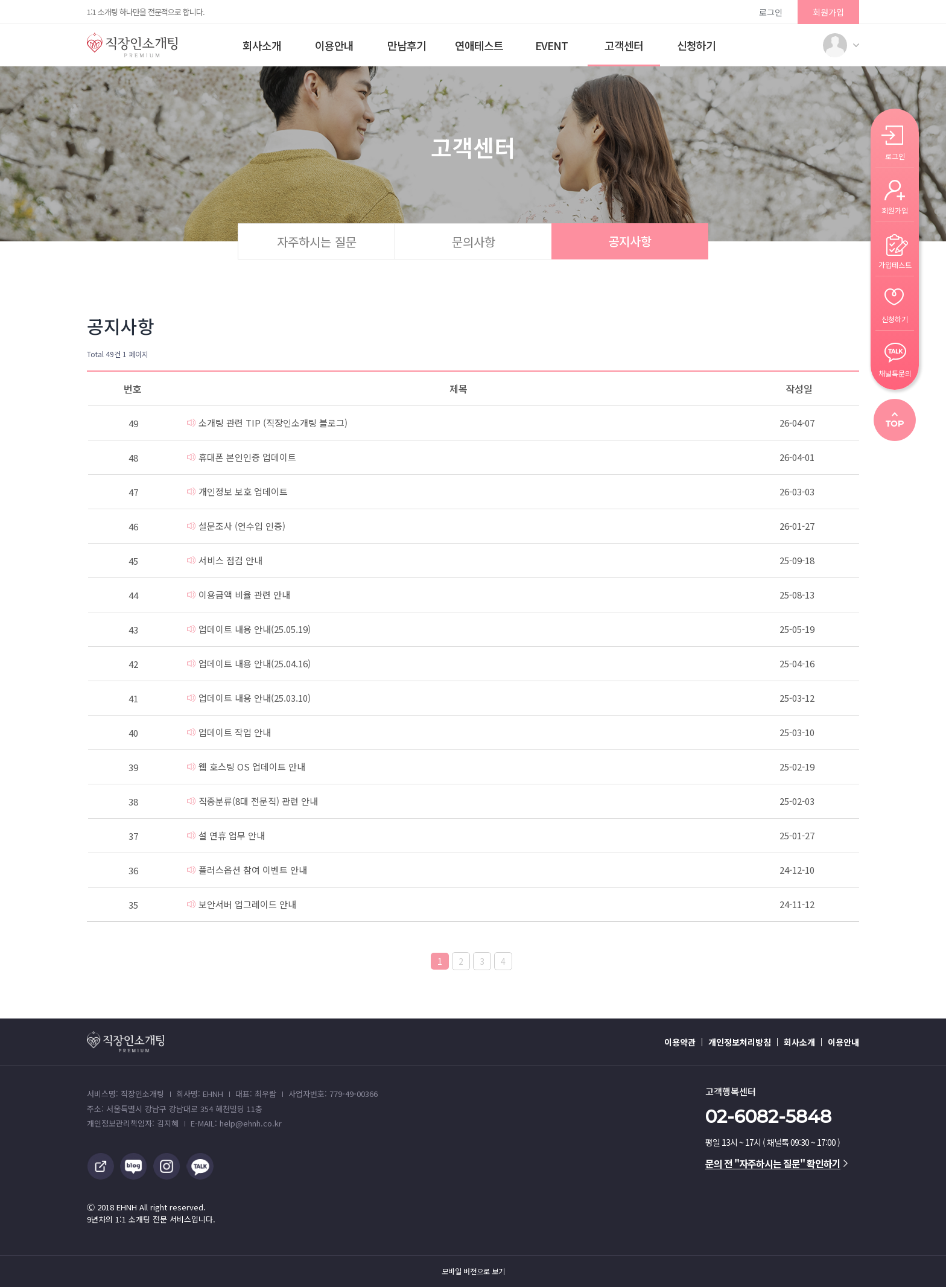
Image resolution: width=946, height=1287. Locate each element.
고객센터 (624, 45)
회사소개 (262, 45)
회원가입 (828, 12)
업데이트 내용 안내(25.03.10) (249, 697)
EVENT (551, 45)
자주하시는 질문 (317, 241)
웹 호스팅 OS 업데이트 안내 (246, 766)
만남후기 (406, 45)
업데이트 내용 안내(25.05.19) (249, 629)
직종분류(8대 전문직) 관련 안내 (252, 801)
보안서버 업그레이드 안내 (241, 904)
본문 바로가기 (0, 0)
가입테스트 (895, 264)
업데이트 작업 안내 (229, 732)
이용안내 (334, 45)
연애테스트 (479, 45)
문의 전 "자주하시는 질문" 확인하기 (776, 1163)
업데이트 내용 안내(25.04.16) (249, 663)
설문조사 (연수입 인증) (236, 525)
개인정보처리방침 (739, 1042)
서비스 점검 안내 (224, 560)
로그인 (771, 12)
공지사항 (630, 241)
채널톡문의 (895, 372)
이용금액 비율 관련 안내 (238, 594)
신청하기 (696, 45)
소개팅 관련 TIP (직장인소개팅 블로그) (267, 422)
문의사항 (473, 241)
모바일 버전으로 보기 (473, 1271)
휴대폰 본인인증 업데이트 (241, 457)
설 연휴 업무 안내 (226, 835)
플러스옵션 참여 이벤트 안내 (247, 869)
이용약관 (680, 1042)
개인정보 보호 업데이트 (237, 491)
